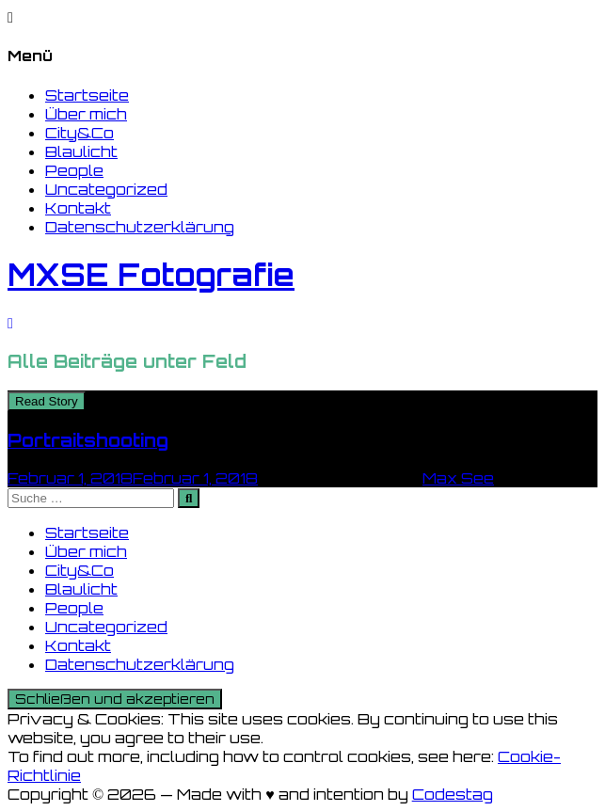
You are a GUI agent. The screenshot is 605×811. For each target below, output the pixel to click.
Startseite (87, 95)
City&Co (79, 132)
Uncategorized (106, 189)
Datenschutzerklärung (139, 226)
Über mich (86, 113)
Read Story (46, 401)
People (74, 170)
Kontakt (78, 208)
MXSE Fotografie (151, 275)
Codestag (452, 794)
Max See (458, 478)
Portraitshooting (88, 440)
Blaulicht (81, 151)
